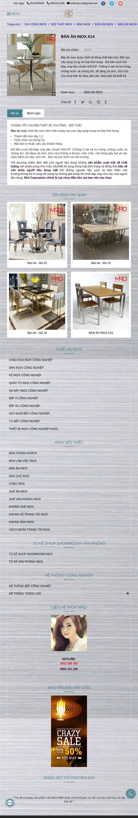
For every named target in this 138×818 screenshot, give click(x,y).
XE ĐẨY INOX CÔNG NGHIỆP (28, 390)
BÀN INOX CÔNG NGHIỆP (26, 367)
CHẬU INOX (17, 483)
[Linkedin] (90, 102)
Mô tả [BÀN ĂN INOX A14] (15, 113)
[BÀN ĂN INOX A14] (69, 13)
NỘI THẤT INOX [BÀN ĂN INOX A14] (61, 24)
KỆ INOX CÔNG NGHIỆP (25, 375)
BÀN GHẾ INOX (19, 476)
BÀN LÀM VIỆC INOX (23, 460)
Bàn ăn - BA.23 (37, 263)
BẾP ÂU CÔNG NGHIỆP (24, 405)
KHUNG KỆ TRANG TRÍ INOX (28, 514)
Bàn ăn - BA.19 (101, 263)
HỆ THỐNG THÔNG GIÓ (69, 593)
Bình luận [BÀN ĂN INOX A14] (34, 113)
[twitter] (112, 3)
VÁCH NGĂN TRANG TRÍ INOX (29, 529)
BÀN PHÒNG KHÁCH (23, 453)
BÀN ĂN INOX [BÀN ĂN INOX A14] (104, 24)
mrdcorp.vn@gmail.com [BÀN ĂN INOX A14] (82, 3)
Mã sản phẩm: (70, 49)
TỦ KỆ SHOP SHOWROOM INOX (31, 554)
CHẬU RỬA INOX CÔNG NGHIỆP (31, 360)
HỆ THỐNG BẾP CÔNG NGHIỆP (30, 586)
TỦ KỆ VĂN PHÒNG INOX (26, 561)
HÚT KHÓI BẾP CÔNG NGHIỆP (29, 413)
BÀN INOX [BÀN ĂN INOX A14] (83, 24)
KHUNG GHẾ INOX (21, 506)
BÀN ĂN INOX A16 (101, 332)
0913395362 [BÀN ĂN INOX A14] (36, 3)
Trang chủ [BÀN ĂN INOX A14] (13, 24)
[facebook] (103, 3)
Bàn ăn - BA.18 (37, 332)
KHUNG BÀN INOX (21, 521)
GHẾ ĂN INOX (18, 491)
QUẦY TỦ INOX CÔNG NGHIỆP (29, 382)
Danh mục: (68, 92)
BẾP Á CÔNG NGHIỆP (23, 398)
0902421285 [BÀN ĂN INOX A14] (56, 3)
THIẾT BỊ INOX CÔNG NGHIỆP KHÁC (33, 428)
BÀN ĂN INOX (93, 92)
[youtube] (120, 3)
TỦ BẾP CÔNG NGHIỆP (24, 421)
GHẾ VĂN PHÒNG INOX (25, 499)
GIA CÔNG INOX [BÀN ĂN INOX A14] (35, 24)
